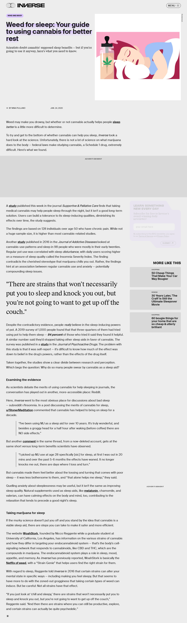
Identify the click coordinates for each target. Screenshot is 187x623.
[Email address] (154, 229)
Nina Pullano (18, 108)
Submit (166, 245)
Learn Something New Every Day (148, 209)
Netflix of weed (16, 563)
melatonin (91, 491)
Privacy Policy (163, 239)
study (13, 206)
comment (29, 441)
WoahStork (30, 533)
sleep (116, 122)
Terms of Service (146, 239)
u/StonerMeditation (19, 410)
